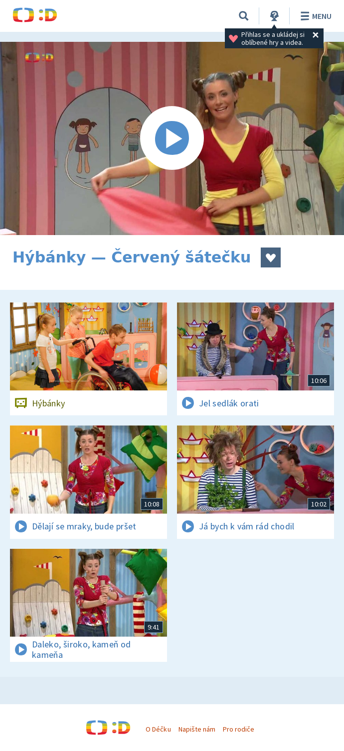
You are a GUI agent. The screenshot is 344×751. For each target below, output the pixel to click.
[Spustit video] (172, 138)
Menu (314, 15)
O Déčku (158, 729)
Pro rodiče (238, 729)
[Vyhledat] (244, 16)
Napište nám (196, 729)
